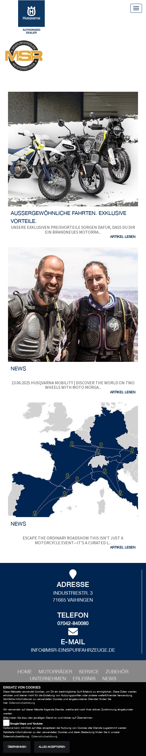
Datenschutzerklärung (22, 702)
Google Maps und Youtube (26, 723)
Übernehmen (17, 746)
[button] (56, 671)
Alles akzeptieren (52, 746)
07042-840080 (72, 623)
